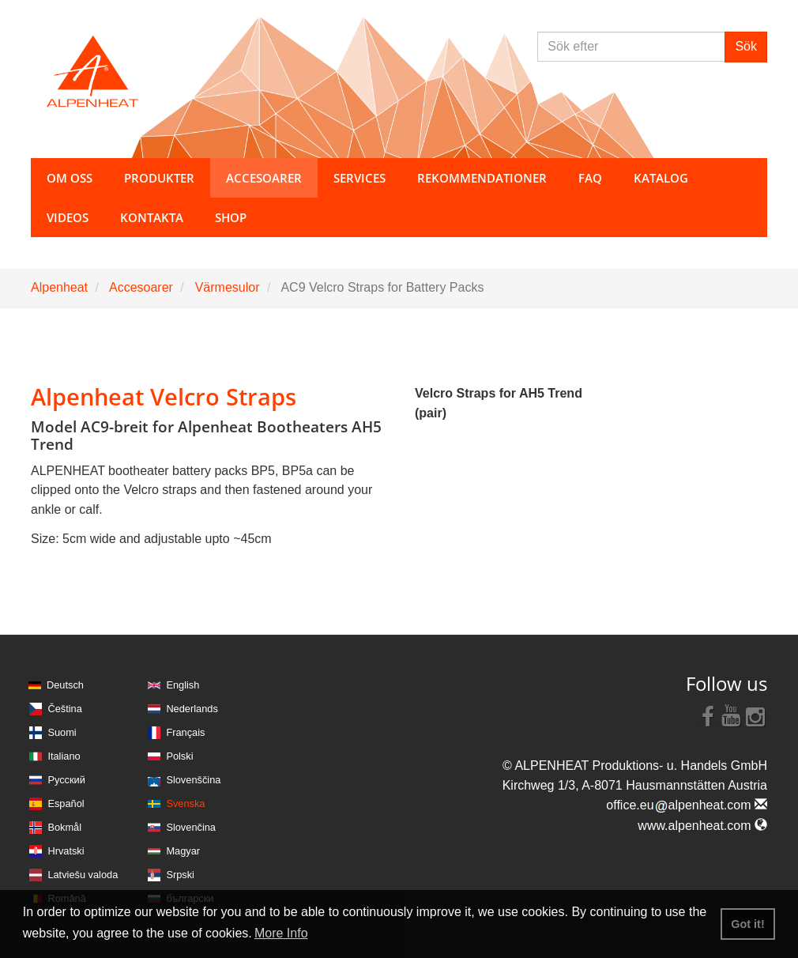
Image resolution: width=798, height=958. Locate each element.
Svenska (185, 803)
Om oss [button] (69, 178)
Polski (179, 756)
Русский (66, 780)
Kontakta (151, 217)
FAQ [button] (590, 178)
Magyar (183, 851)
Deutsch (65, 685)
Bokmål (64, 827)
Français (185, 732)
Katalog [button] (661, 178)
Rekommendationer (482, 178)
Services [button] (359, 178)
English (182, 685)
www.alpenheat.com (702, 825)
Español (65, 803)
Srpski (180, 875)
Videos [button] (67, 217)
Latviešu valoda (82, 875)
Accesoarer (141, 287)
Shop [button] (231, 217)
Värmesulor (227, 287)
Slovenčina (191, 827)
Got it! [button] (747, 924)
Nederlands (191, 709)
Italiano (63, 756)
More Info (281, 933)
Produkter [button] (159, 178)
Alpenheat (59, 287)
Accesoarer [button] (264, 178)
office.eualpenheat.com (686, 805)
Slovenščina (193, 780)
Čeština (64, 709)
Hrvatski (65, 851)
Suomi (61, 732)
